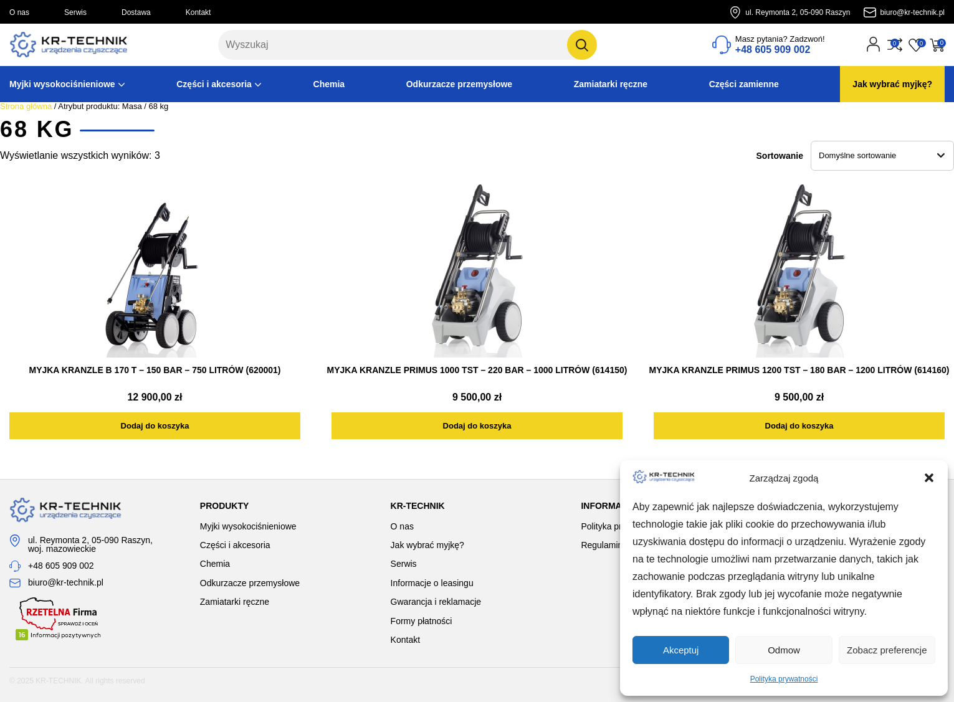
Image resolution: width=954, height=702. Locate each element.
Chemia (329, 84)
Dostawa (136, 12)
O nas (19, 12)
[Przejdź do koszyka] (937, 44)
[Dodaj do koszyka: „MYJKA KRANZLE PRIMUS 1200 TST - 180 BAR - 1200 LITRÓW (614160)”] (799, 425)
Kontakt (198, 12)
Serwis (75, 12)
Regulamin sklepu (615, 545)
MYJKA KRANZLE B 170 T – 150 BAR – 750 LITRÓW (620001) (154, 370)
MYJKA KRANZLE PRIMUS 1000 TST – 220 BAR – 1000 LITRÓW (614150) (477, 370)
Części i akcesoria (214, 84)
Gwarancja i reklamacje (436, 602)
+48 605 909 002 (61, 566)
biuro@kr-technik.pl (912, 12)
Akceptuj (681, 650)
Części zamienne (744, 84)
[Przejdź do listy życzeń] (916, 44)
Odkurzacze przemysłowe (459, 84)
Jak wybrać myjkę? (892, 84)
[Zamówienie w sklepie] (882, 156)
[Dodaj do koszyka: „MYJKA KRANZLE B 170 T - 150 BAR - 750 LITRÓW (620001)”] (154, 425)
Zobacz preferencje (887, 650)
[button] (929, 478)
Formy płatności (421, 621)
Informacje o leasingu (432, 583)
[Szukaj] (582, 45)
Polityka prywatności (784, 679)
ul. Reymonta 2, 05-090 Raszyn (797, 12)
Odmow (784, 650)
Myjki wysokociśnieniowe (62, 84)
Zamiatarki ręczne (610, 84)
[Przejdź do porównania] (894, 44)
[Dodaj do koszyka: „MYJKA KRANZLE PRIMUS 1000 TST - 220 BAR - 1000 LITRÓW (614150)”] (477, 425)
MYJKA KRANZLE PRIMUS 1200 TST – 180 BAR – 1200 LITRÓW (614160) (799, 370)
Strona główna (26, 106)
